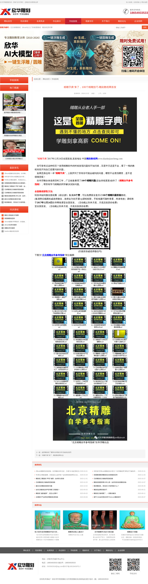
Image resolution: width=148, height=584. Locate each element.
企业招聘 (138, 21)
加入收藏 (129, 2)
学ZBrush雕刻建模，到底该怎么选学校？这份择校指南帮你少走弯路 (58, 475)
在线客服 (136, 2)
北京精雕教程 (15, 27)
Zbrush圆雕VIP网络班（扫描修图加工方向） (15, 222)
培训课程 (24, 21)
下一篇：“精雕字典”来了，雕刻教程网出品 (50, 455)
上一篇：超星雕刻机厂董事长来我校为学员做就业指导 (53, 452)
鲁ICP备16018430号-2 (71, 566)
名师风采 (41, 21)
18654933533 (70, 563)
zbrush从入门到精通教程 (31, 27)
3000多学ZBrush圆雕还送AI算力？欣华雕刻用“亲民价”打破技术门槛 (116, 471)
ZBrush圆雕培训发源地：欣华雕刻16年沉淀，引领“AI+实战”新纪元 (58, 471)
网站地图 (144, 2)
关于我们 (106, 21)
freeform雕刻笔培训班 (11, 231)
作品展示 (57, 21)
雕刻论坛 (122, 21)
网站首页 (8, 21)
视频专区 (89, 21)
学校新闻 (73, 21)
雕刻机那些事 (47, 27)
